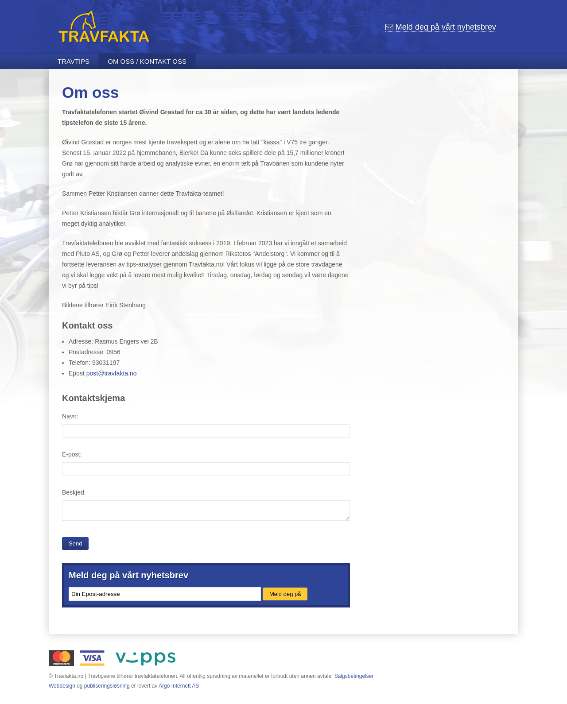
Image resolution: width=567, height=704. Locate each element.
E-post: (72, 454)
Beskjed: (74, 492)
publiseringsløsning (107, 686)
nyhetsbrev (440, 27)
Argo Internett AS (179, 686)
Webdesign (62, 686)
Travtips (73, 61)
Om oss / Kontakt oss (147, 61)
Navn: (70, 416)
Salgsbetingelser (354, 676)
